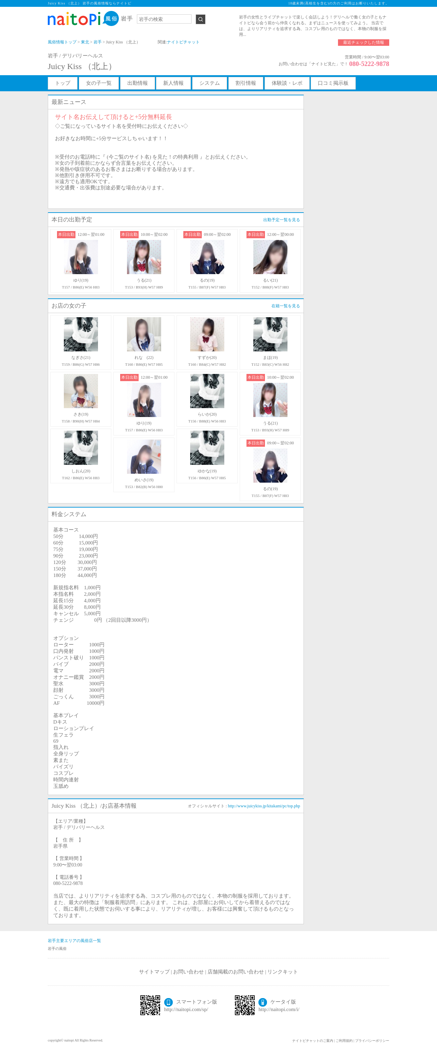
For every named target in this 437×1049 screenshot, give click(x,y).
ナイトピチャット (183, 42)
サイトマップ (154, 971)
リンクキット (282, 971)
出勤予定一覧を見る (281, 219)
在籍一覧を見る (285, 306)
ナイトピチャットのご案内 (312, 1041)
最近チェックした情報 (363, 42)
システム (209, 83)
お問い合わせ (188, 971)
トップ (62, 83)
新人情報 (173, 83)
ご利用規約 (344, 1041)
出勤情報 (137, 83)
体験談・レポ (287, 83)
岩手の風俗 (57, 948)
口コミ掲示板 (333, 83)
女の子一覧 (99, 83)
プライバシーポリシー (372, 1041)
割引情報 (246, 83)
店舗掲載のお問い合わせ (236, 971)
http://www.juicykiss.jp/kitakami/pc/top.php (264, 806)
